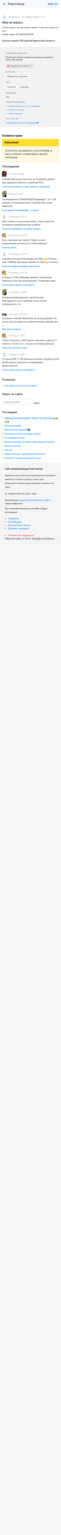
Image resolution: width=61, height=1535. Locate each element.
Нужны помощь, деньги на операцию (24, 106)
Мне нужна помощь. (12, 329)
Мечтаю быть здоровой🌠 (17, 430)
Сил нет (8, 450)
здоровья (24, 87)
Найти (36, 403)
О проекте (13, 518)
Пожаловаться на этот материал (22, 123)
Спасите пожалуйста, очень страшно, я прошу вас (26, 187)
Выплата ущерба (13, 426)
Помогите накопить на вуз (14, 348)
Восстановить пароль (19, 525)
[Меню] (53, 4)
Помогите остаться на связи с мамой (23, 434)
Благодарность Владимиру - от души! (20, 210)
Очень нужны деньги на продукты (18, 285)
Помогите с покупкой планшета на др (23, 458)
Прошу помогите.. (13, 446)
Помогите (11, 87)
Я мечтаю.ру (13, 4)
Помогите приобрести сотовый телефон (21, 229)
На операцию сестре (15, 438)
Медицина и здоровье (17, 76)
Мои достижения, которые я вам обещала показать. (30, 442)
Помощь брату (9, 247)
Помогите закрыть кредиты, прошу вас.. (21, 266)
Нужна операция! (15, 114)
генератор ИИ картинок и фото (34, 500)
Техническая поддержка (21, 535)
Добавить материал (18, 528)
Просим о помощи (16, 110)
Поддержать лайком (18, 66)
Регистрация (14, 522)
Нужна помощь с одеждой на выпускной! (25, 454)
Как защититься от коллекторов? (21, 386)
